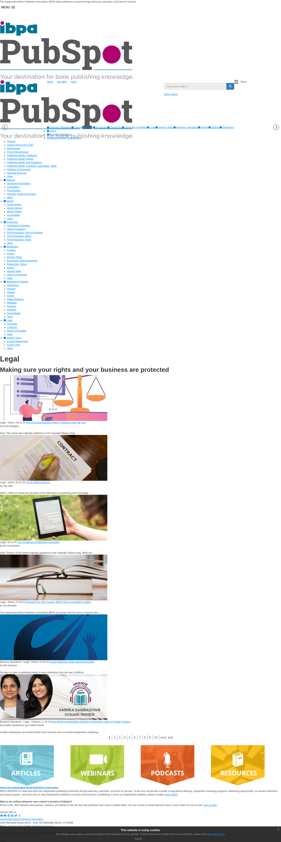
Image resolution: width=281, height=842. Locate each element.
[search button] (230, 86)
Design (76, 127)
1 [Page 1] (109, 737)
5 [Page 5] (130, 737)
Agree (138, 838)
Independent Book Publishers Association (21, 819)
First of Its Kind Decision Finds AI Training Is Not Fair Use (55, 422)
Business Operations (59, 127)
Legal (151, 127)
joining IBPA (171, 794)
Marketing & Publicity (134, 127)
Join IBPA (62, 81)
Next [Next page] (163, 737)
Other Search (171, 94)
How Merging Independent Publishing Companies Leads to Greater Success (91, 721)
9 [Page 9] (150, 737)
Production (100, 127)
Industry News (164, 127)
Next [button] (276, 127)
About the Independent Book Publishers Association (29, 787)
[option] (59, 127)
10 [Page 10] (156, 737)
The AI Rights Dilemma (38, 482)
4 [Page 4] (124, 737)
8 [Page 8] (145, 737)
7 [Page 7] (140, 737)
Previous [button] (5, 127)
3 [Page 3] (119, 737)
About (50, 81)
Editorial (87, 127)
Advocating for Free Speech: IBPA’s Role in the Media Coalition (58, 602)
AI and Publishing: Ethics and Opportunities (71, 662)
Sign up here (210, 805)
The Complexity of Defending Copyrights (38, 542)
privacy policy (218, 834)
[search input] (195, 86)
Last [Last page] (170, 737)
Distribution (114, 127)
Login (73, 81)
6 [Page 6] (135, 737)
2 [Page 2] (114, 737)
